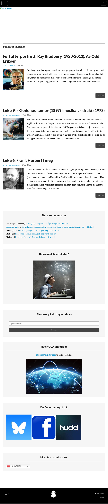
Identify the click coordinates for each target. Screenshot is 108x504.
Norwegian (14, 466)
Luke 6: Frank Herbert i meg (28, 160)
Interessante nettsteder (46, 355)
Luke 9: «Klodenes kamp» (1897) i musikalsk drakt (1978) (54, 110)
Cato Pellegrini (9, 65)
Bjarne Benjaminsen (11, 115)
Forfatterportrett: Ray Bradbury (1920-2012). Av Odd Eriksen (51, 58)
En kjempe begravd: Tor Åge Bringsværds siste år (48, 223)
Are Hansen (99, 493)
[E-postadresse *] (54, 323)
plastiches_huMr (12, 227)
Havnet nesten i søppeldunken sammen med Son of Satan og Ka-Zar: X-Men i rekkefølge (58, 227)
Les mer (100, 95)
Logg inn (6, 493)
